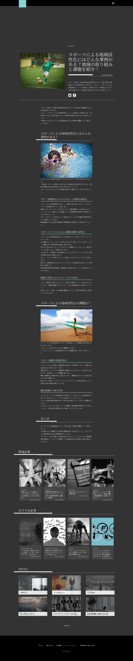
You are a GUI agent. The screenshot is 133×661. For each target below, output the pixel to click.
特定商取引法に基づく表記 (87, 645)
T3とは (40, 645)
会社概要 (58, 645)
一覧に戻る (66, 626)
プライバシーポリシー (71, 645)
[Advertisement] (66, 29)
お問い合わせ (49, 645)
